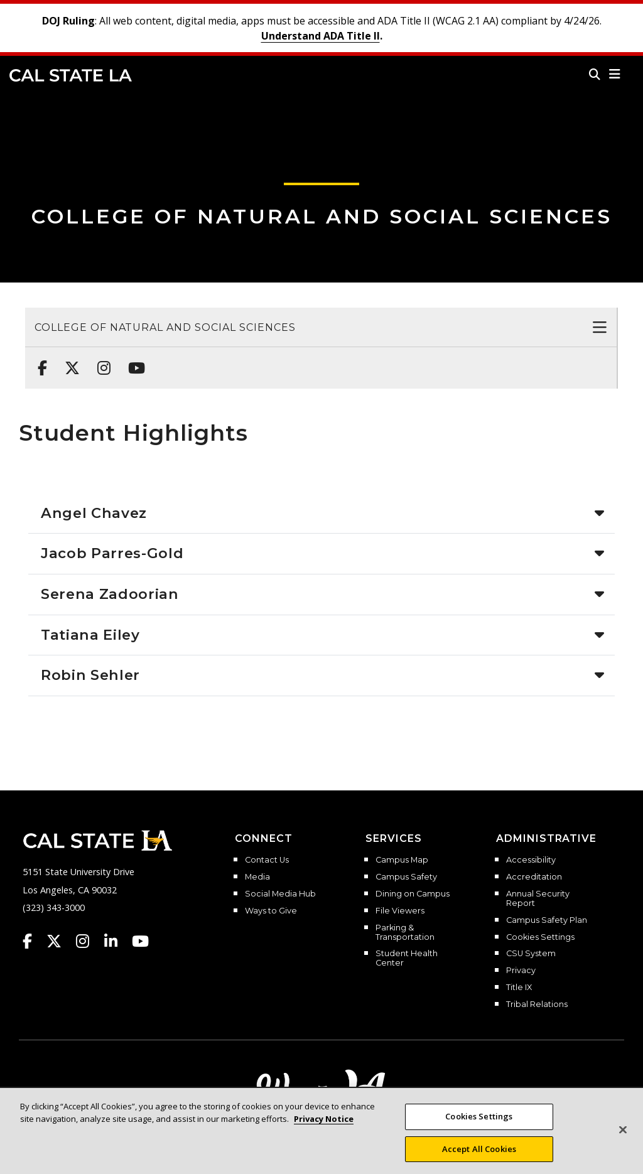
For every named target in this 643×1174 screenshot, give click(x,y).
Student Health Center (407, 958)
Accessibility (531, 860)
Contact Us (267, 860)
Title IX (519, 987)
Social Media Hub (280, 894)
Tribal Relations (537, 1004)
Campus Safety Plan (546, 920)
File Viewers (400, 911)
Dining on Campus (413, 894)
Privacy (521, 970)
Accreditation (534, 877)
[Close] (623, 1138)
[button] (615, 74)
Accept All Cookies (479, 1157)
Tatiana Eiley (90, 635)
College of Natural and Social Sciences (321, 216)
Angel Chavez (94, 513)
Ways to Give (271, 911)
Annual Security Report (538, 899)
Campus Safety (406, 877)
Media (257, 877)
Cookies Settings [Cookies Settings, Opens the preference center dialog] (478, 1124)
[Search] (594, 74)
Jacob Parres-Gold (112, 553)
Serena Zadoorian (110, 594)
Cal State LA (70, 75)
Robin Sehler (90, 675)
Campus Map (402, 860)
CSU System (531, 953)
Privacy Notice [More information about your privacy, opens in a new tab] (324, 1126)
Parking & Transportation (405, 933)
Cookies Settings (540, 937)
